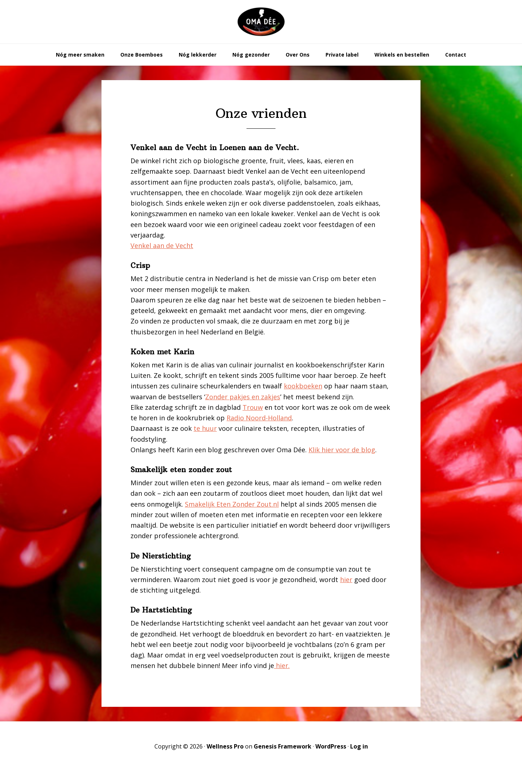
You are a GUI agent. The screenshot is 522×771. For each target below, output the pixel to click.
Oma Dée (261, 21)
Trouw (253, 407)
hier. (282, 665)
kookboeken (303, 386)
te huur (205, 428)
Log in (359, 746)
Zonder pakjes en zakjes (242, 396)
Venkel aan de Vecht (161, 245)
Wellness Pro (225, 746)
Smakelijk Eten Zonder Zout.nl (232, 504)
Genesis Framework (282, 746)
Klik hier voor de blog (341, 449)
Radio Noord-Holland (259, 417)
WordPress (330, 746)
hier (346, 579)
